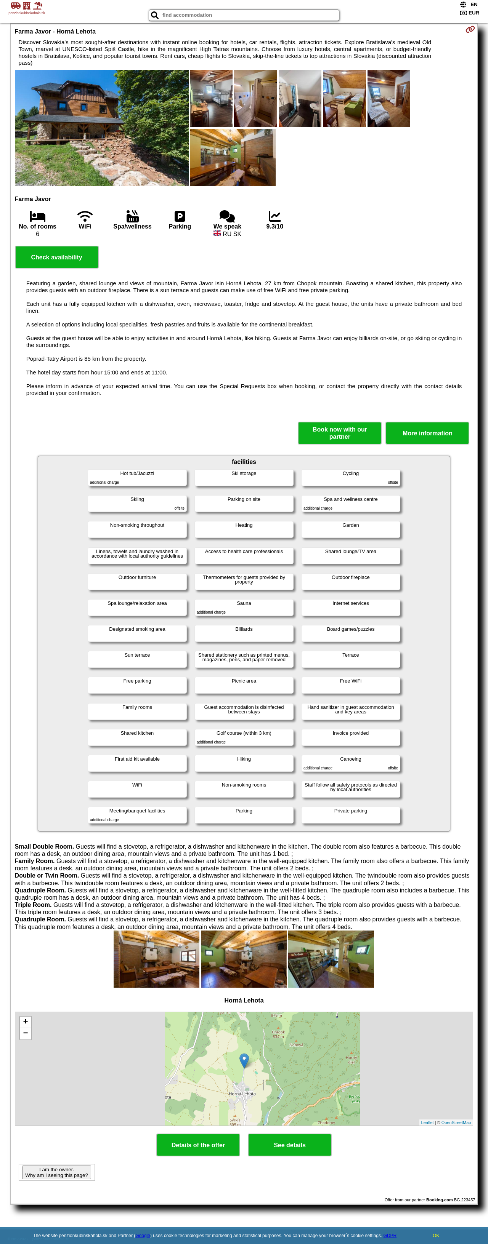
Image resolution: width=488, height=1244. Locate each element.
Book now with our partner (340, 433)
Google (142, 1235)
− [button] (25, 1033)
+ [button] (25, 1022)
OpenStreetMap (456, 1122)
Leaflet (427, 1122)
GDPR (390, 1235)
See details (290, 1145)
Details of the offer (198, 1145)
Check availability (56, 257)
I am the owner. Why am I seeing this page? (56, 1172)
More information (428, 433)
